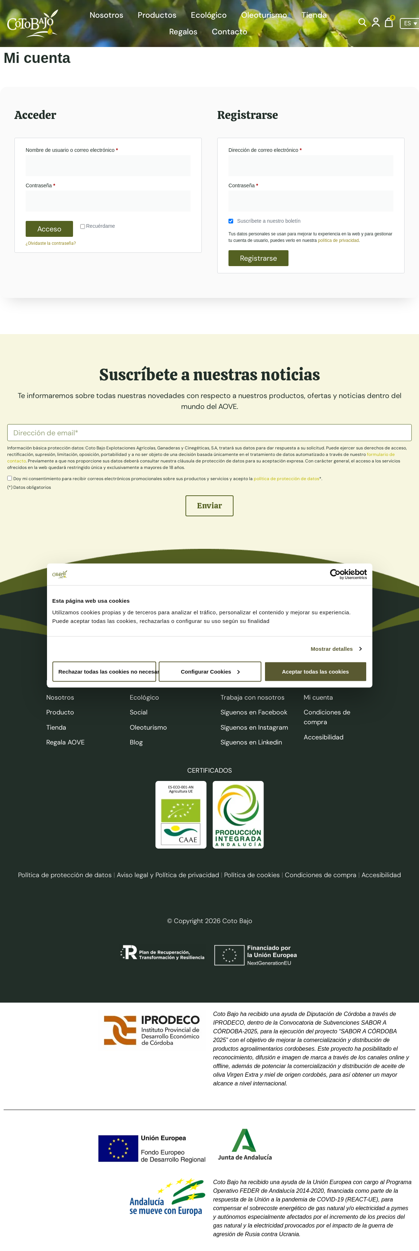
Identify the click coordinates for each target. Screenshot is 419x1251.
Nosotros (106, 15)
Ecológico (209, 15)
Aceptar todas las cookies (315, 671)
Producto (60, 712)
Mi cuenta (318, 697)
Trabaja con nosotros (253, 697)
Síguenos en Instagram (254, 727)
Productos (157, 15)
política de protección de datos (286, 479)
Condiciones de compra (321, 875)
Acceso (49, 229)
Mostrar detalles (332, 649)
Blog (136, 742)
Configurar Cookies (210, 671)
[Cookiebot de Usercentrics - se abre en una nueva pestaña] (335, 574)
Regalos (183, 31)
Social (138, 712)
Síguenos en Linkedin (251, 742)
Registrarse (258, 258)
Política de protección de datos (65, 875)
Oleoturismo (264, 15)
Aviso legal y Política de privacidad (168, 875)
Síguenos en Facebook (254, 712)
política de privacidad (338, 240)
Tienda (314, 15)
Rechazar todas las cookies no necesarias (107, 671)
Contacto (229, 31)
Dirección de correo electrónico (277, 149)
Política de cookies (252, 875)
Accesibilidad (323, 737)
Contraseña (52, 184)
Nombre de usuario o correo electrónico (84, 149)
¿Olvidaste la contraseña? (51, 243)
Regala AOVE (65, 742)
